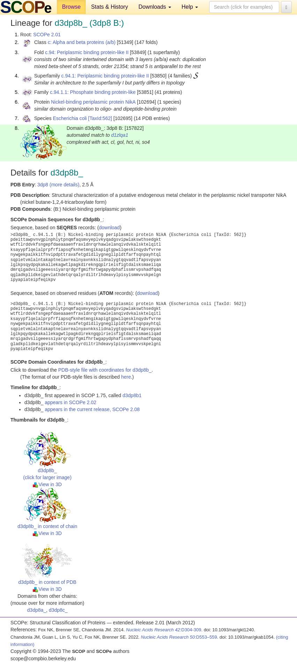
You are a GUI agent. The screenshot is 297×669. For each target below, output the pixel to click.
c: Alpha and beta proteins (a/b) (82, 42)
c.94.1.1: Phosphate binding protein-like (93, 92)
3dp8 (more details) (58, 184)
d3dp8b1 (132, 395)
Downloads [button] (154, 7)
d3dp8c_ (58, 610)
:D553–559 (179, 637)
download (109, 227)
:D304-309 (163, 629)
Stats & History (109, 7)
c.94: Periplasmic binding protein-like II (87, 52)
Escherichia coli (70, 118)
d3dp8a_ (36, 610)
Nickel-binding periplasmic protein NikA (93, 102)
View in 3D (47, 484)
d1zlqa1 (119, 135)
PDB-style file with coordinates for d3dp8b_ (105, 370)
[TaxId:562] (100, 118)
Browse (71, 7)
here (126, 377)
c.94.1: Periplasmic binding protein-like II (105, 76)
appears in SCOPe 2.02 (70, 402)
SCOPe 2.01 (47, 34)
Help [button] (190, 7)
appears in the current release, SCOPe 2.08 (92, 409)
